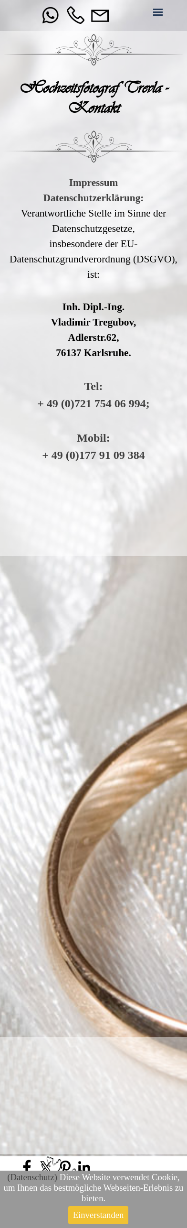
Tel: (93, 386)
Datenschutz (30, 1177)
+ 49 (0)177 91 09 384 (93, 455)
